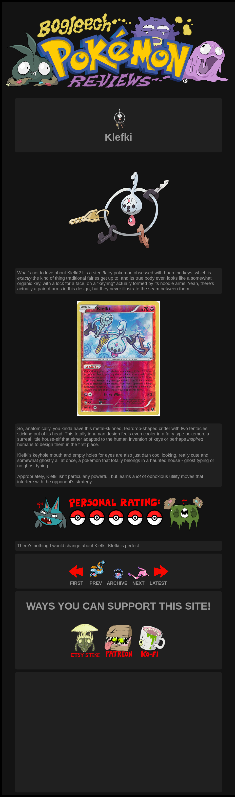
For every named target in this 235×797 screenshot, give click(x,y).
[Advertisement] (47, 726)
